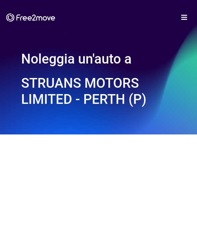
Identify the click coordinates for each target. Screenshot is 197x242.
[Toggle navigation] (184, 17)
